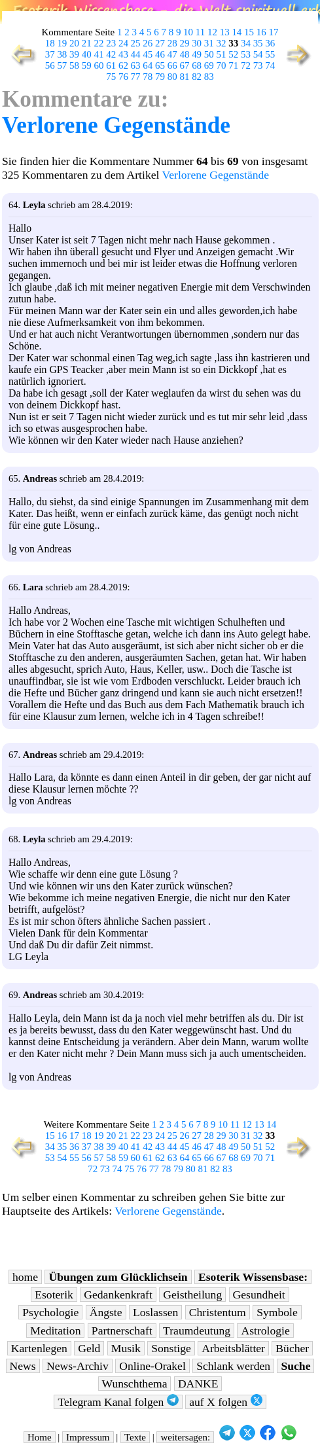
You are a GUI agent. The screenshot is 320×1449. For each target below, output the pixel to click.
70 (221, 65)
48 (184, 54)
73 (258, 65)
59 (87, 65)
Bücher (292, 1348)
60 (99, 65)
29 (184, 43)
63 (136, 65)
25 (136, 43)
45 (147, 54)
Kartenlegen (39, 1348)
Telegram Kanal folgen (118, 1401)
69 (209, 65)
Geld (89, 1348)
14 (236, 32)
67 (184, 65)
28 (172, 43)
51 (221, 54)
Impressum (87, 1437)
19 (62, 43)
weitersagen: (185, 1437)
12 (212, 32)
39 (74, 54)
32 (221, 43)
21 (87, 43)
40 (87, 54)
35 (258, 43)
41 (99, 54)
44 (136, 54)
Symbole (277, 1312)
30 (197, 43)
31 (209, 43)
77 (136, 76)
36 (270, 43)
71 (233, 65)
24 (123, 43)
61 (111, 65)
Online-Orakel (152, 1365)
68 (197, 65)
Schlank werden (233, 1365)
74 (270, 65)
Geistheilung (192, 1294)
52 (233, 54)
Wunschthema (135, 1383)
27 (160, 43)
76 (123, 76)
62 (123, 65)
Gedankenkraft (118, 1294)
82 (197, 76)
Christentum (217, 1312)
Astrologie (265, 1330)
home (25, 1276)
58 (74, 65)
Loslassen (155, 1312)
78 (147, 76)
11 (200, 32)
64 (147, 65)
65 (160, 65)
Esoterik (54, 1294)
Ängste (106, 1312)
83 (209, 76)
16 (261, 32)
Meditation (55, 1330)
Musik (126, 1348)
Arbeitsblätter (233, 1348)
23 (111, 43)
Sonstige (171, 1348)
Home (39, 1437)
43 (123, 54)
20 (74, 43)
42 (111, 54)
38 (62, 54)
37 (50, 54)
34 (246, 43)
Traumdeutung (196, 1330)
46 (160, 54)
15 (249, 32)
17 (273, 32)
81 (184, 76)
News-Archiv (77, 1365)
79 (160, 76)
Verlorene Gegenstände (116, 125)
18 (50, 43)
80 (172, 76)
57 (62, 65)
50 (209, 54)
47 (172, 54)
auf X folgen (225, 1401)
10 (188, 32)
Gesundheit (259, 1294)
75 (111, 76)
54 (258, 54)
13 (225, 32)
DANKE (198, 1383)
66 (172, 65)
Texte (135, 1437)
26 (147, 43)
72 (246, 65)
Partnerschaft (122, 1330)
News (23, 1365)
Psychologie (50, 1312)
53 (246, 54)
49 (197, 54)
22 (99, 43)
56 (50, 65)
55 (270, 54)
